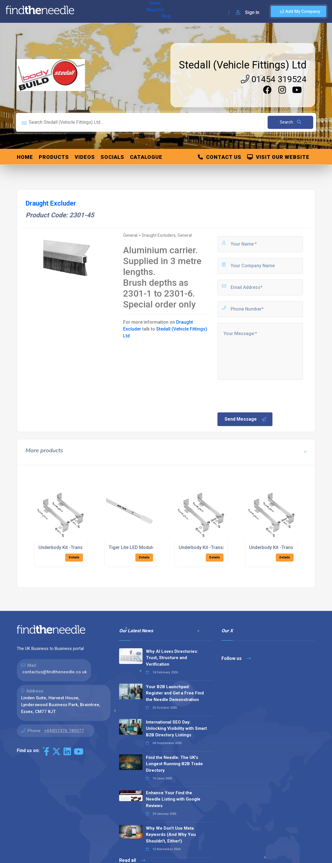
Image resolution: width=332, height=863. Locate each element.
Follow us (236, 658)
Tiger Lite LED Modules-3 (135, 547)
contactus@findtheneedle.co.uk (54, 671)
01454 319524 (274, 79)
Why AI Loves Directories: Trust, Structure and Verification (172, 658)
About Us (108, 11)
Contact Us (219, 157)
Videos (85, 157)
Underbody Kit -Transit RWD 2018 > (285, 547)
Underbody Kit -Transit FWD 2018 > (74, 547)
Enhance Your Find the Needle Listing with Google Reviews (173, 799)
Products (54, 157)
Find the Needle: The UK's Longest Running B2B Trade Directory (174, 764)
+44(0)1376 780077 (64, 730)
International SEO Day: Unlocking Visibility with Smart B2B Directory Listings (176, 729)
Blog (128, 11)
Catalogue (146, 157)
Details (74, 557)
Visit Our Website (278, 157)
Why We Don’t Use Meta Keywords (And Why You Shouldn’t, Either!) (171, 835)
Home (86, 11)
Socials (112, 157)
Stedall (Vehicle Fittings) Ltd (243, 65)
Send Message (246, 419)
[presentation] (260, 395)
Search (290, 122)
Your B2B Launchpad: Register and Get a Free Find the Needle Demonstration (175, 693)
